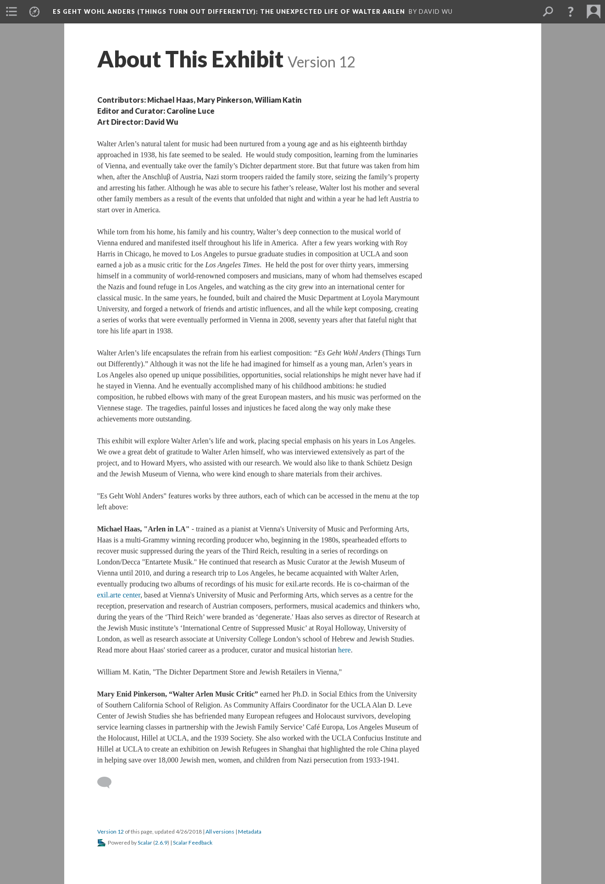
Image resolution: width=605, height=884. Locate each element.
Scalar (145, 842)
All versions (219, 831)
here (344, 650)
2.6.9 (161, 842)
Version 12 (110, 831)
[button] (570, 11)
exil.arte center (118, 595)
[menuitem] (11, 11)
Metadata (249, 831)
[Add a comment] (108, 783)
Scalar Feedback (192, 842)
